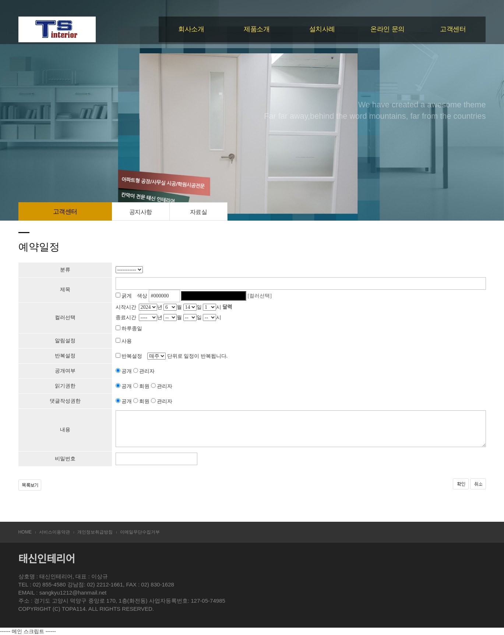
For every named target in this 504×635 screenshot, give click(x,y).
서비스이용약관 (54, 532)
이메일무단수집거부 (140, 532)
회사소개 (191, 29)
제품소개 (256, 29)
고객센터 (453, 29)
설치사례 (322, 29)
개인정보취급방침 (95, 532)
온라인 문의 (387, 29)
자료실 (198, 211)
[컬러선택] (260, 296)
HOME (25, 532)
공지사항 (140, 211)
